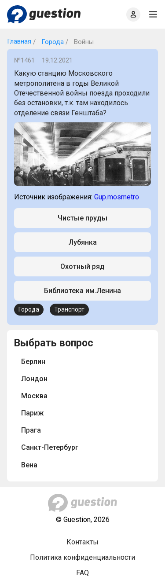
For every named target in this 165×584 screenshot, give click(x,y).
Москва (34, 396)
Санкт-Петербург (49, 447)
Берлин (33, 361)
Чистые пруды (82, 218)
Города (52, 42)
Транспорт (69, 309)
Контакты (82, 542)
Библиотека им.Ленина (82, 290)
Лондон (34, 379)
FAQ (82, 573)
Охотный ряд (82, 266)
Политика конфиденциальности (82, 557)
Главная (19, 41)
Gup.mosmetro (116, 197)
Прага (31, 430)
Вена (29, 465)
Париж (32, 413)
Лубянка (83, 242)
